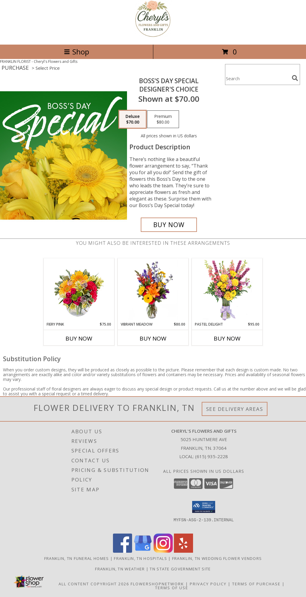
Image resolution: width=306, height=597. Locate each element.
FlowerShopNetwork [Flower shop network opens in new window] (157, 584)
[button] (203, 507)
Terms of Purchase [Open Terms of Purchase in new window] (256, 584)
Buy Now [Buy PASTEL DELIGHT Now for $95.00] (227, 338)
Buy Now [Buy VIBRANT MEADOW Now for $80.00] (153, 338)
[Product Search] (257, 78)
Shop (76, 52)
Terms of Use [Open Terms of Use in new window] (171, 587)
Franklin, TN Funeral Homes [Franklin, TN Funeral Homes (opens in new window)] (76, 558)
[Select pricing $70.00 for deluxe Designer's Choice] (132, 119)
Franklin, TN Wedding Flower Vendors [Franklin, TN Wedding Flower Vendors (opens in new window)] (217, 558)
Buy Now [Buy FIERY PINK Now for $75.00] (78, 338)
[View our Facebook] (122, 551)
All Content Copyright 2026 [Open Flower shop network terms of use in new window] (94, 584)
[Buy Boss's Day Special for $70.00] (169, 225)
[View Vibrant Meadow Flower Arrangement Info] (153, 290)
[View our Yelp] (183, 551)
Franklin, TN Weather (120, 569)
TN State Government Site (180, 569)
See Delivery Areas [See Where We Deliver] (234, 408)
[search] (295, 78)
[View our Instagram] (163, 551)
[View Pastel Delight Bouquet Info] (227, 290)
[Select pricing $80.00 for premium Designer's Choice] (163, 119)
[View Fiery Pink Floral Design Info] (79, 290)
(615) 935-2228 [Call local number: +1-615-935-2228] (211, 456)
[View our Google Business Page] (142, 551)
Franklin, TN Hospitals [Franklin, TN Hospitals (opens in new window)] (140, 558)
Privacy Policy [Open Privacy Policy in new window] (208, 584)
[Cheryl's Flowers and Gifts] (153, 36)
